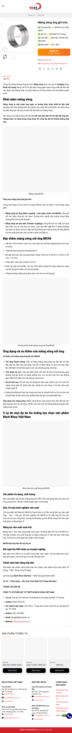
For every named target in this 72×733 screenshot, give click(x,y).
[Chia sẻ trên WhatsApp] (40, 69)
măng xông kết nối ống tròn (58, 63)
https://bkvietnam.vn (21, 621)
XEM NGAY (12, 670)
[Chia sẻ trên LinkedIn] (61, 69)
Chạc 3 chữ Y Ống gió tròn (38, 665)
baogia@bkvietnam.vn (12, 698)
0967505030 (9, 694)
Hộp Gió (59, 665)
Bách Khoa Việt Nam (44, 730)
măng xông (44, 63)
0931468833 (8, 714)
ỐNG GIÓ (41, 15)
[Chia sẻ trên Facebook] (44, 69)
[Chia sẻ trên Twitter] (48, 69)
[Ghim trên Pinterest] (57, 69)
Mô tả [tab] (6, 79)
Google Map (8, 701)
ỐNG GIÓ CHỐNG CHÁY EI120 (14, 665)
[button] (3, 6)
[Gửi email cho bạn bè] (53, 69)
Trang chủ (31, 15)
